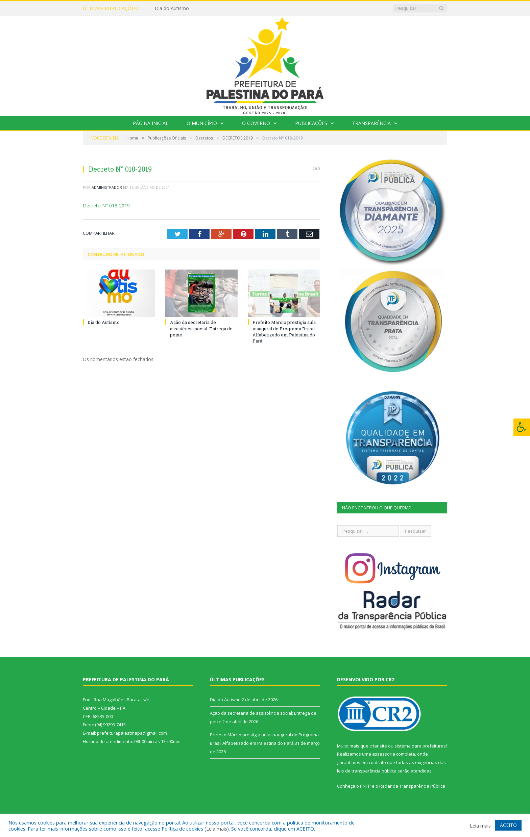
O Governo (256, 123)
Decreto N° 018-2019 (106, 205)
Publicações (311, 123)
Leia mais (216, 828)
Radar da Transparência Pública (412, 786)
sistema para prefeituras (420, 746)
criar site (378, 746)
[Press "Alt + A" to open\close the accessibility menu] (521, 427)
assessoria (383, 754)
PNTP (365, 786)
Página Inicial (150, 123)
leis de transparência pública (366, 771)
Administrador (107, 187)
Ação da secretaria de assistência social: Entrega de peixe (201, 328)
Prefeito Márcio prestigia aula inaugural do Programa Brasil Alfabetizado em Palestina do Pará (284, 331)
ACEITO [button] (508, 825)
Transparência (371, 123)
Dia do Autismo (172, 8)
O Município (202, 123)
